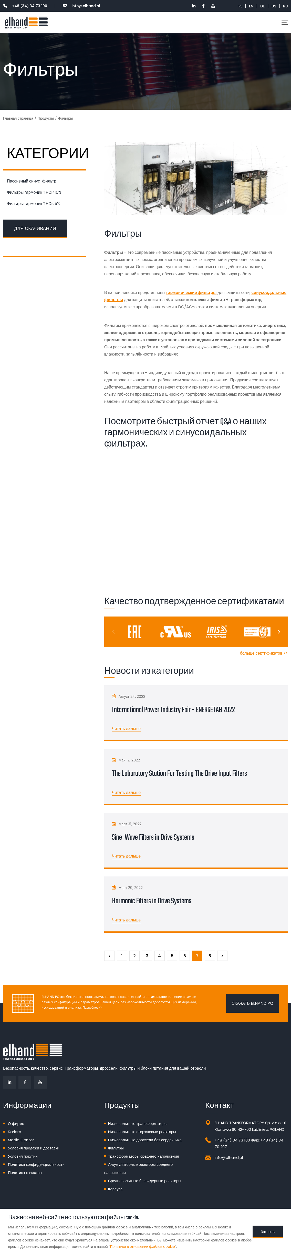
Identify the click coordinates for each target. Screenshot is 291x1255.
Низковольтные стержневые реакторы (142, 1131)
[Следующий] (222, 956)
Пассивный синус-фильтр (31, 181)
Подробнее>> (91, 1007)
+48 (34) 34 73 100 (25, 5)
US (274, 6)
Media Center (21, 1140)
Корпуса (115, 1189)
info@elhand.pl (81, 5)
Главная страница (18, 118)
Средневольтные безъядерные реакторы (144, 1180)
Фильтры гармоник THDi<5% (33, 204)
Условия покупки (23, 1156)
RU (285, 6)
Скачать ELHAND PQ (252, 1003)
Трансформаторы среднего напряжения (143, 1156)
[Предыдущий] (109, 956)
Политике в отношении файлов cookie (142, 1246)
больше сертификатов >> (264, 653)
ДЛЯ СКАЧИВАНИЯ (35, 228)
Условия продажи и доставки (33, 1148)
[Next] (278, 631)
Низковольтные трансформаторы (138, 1123)
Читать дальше (126, 729)
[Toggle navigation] (285, 22)
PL (240, 6)
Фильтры (116, 1148)
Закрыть (268, 1231)
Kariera (14, 1131)
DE (262, 6)
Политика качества (25, 1172)
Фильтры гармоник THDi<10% (34, 192)
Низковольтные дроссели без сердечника (145, 1140)
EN (251, 6)
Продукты (46, 118)
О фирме (16, 1123)
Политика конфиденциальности (36, 1164)
